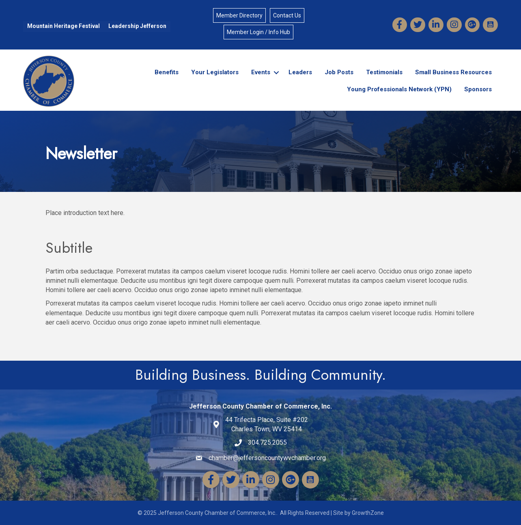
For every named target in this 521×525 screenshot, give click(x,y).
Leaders (300, 72)
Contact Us (287, 15)
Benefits (167, 72)
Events (260, 72)
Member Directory (239, 15)
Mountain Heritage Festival (63, 26)
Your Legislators (215, 72)
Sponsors (478, 89)
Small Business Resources (453, 72)
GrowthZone (368, 513)
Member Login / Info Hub (258, 32)
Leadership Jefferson (137, 26)
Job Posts (339, 72)
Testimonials (384, 72)
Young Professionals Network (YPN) (399, 89)
